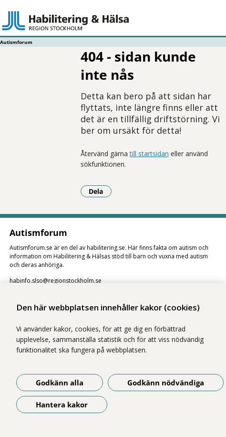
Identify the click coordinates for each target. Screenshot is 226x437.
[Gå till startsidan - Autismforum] (113, 20)
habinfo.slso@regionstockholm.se (56, 281)
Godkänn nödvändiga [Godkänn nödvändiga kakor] (165, 382)
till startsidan (149, 153)
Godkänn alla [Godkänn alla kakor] (59, 382)
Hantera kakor (62, 404)
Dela (100, 191)
